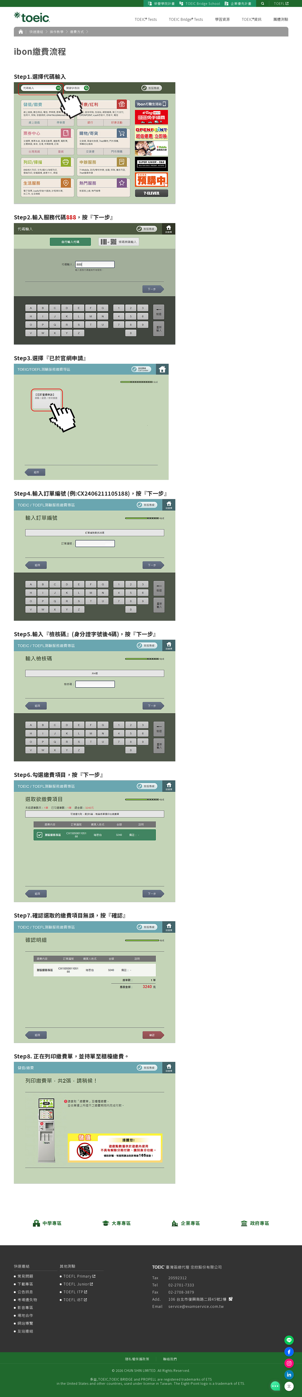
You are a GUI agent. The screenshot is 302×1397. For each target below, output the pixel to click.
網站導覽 (25, 1323)
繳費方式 (77, 31)
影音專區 (25, 1307)
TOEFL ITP (73, 1291)
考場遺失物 (27, 1299)
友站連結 (25, 1331)
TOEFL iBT (73, 1299)
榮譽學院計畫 (161, 3)
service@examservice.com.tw (196, 1306)
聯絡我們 (170, 1359)
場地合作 (25, 1315)
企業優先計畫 (238, 3)
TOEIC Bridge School (199, 3)
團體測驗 (280, 19)
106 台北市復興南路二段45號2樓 (197, 1299)
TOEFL (279, 3)
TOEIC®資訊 (251, 19)
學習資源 (222, 19)
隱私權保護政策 (137, 1359)
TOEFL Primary (77, 1276)
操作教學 (57, 31)
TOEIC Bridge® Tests (186, 19)
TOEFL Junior (76, 1284)
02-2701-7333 (181, 1285)
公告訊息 (25, 1291)
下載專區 (25, 1284)
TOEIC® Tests (146, 19)
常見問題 (25, 1276)
